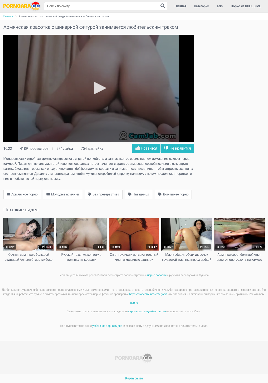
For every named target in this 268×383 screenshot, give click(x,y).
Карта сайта (134, 378)
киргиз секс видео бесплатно (147, 311)
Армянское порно (22, 194)
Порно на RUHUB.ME (246, 6)
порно (134, 302)
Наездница (138, 194)
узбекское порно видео (107, 326)
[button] (99, 88)
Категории (201, 6)
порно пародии (157, 275)
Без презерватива (103, 194)
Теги (220, 6)
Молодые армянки (62, 194)
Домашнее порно (173, 194)
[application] (98, 88)
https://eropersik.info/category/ (148, 294)
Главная (180, 6)
